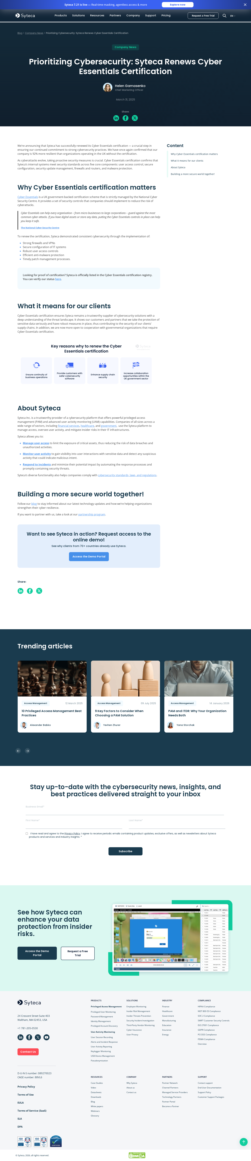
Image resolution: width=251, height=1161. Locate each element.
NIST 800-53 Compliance (209, 1011)
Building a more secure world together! (193, 174)
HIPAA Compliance (206, 1006)
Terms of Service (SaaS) (32, 1110)
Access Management (35, 703)
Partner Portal (168, 1101)
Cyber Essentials (28, 197)
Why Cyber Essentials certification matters (194, 154)
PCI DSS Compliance (207, 1034)
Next (27, 750)
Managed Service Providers (175, 1092)
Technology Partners (171, 1097)
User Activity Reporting (101, 1046)
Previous (18, 750)
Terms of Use (26, 1094)
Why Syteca (131, 1083)
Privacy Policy (72, 833)
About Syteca (178, 167)
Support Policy (204, 1092)
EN (231, 15)
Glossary (95, 1115)
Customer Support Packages (211, 1097)
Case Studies (97, 1083)
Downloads (96, 1097)
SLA (20, 1118)
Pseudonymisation (99, 1060)
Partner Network (170, 1083)
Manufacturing (169, 1020)
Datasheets (96, 1092)
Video (93, 1087)
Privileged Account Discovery (104, 1025)
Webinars (95, 1111)
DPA (20, 1126)
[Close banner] (245, 4)
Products (61, 15)
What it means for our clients (187, 160)
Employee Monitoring (136, 1006)
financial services (68, 426)
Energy (165, 1034)
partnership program (91, 514)
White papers (97, 1106)
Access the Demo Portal (88, 556)
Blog (20, 33)
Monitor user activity (37, 454)
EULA (21, 1102)
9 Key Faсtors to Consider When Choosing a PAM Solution (119, 713)
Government (168, 1015)
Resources (97, 15)
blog (34, 504)
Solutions (78, 15)
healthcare (87, 426)
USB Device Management (103, 1056)
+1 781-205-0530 (28, 1028)
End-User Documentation (209, 1087)
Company (133, 15)
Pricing (166, 15)
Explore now (177, 4)
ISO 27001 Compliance (208, 1025)
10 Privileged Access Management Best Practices (52, 713)
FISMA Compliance (206, 1039)
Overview (202, 1043)
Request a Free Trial (203, 15)
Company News (34, 33)
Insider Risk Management (138, 1011)
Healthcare (167, 1011)
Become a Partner (170, 1106)
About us (130, 1087)
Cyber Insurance (134, 1029)
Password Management (102, 1016)
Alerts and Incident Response (104, 1041)
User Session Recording (102, 1037)
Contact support (205, 1083)
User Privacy (132, 1034)
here (58, 279)
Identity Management (101, 1021)
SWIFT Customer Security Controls (214, 1020)
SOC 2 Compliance (206, 1015)
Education (166, 1025)
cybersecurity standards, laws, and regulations (127, 475)
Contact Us (28, 1052)
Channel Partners (170, 1087)
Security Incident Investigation (140, 1020)
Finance (165, 1006)
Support (150, 15)
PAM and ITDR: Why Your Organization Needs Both (197, 713)
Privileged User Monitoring (103, 1011)
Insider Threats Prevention (138, 1015)
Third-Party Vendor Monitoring (140, 1025)
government (108, 426)
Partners (115, 15)
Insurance (166, 1029)
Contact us (131, 1092)
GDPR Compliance (206, 1029)
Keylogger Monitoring (101, 1051)
